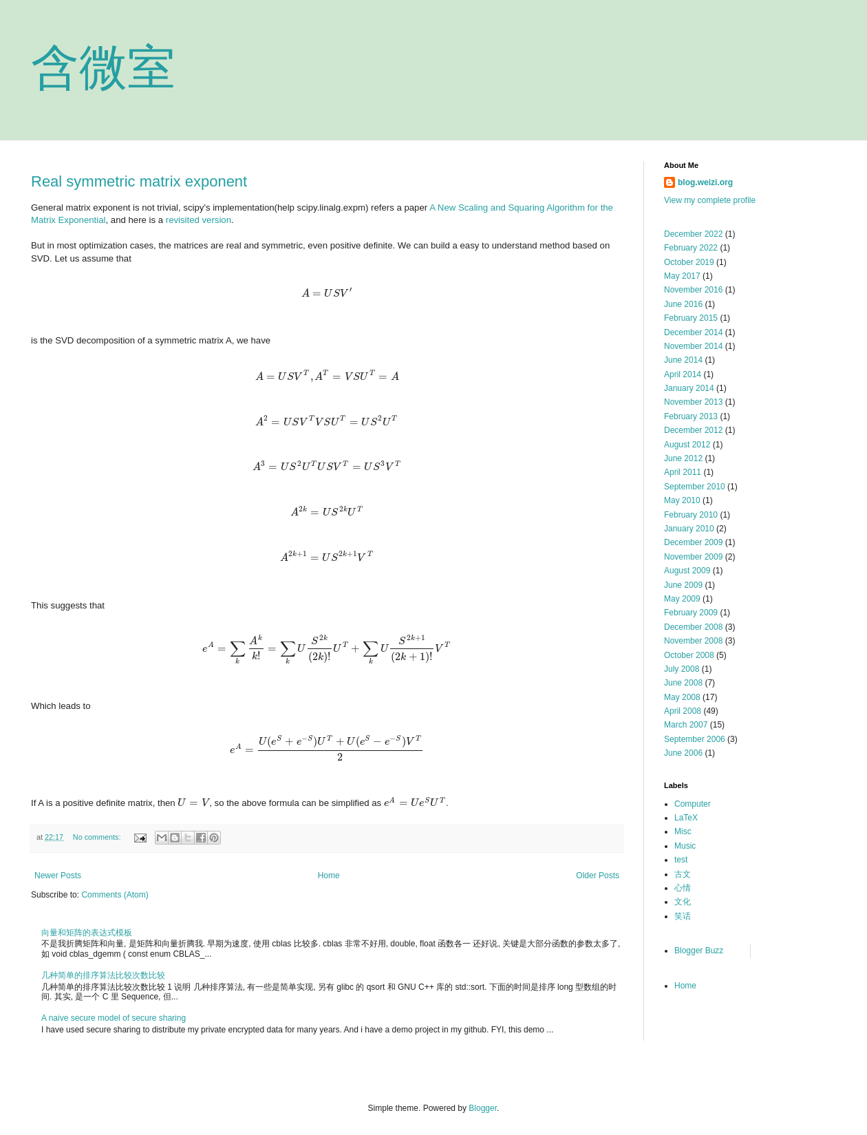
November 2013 (693, 402)
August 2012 (687, 444)
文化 (682, 901)
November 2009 (693, 557)
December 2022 (693, 234)
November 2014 (693, 346)
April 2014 (682, 374)
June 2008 (683, 683)
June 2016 (683, 304)
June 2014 (683, 360)
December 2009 (693, 542)
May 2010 (682, 500)
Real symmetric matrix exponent (139, 181)
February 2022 (691, 248)
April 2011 (682, 472)
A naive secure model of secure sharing (113, 1018)
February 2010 (691, 515)
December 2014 (693, 332)
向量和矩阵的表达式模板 (86, 932)
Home (329, 875)
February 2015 (691, 318)
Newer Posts (57, 875)
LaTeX (686, 818)
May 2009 (682, 599)
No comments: (98, 837)
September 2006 (694, 739)
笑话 (682, 916)
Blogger (483, 1108)
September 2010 (694, 486)
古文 (682, 874)
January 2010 (689, 528)
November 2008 (693, 641)
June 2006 (683, 753)
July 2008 (681, 669)
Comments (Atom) (114, 895)
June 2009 (683, 585)
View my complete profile (710, 200)
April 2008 (682, 711)
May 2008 (682, 697)
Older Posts (597, 875)
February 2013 (691, 416)
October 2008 (689, 655)
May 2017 (682, 276)
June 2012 (683, 458)
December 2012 (693, 430)
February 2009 (691, 612)
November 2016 (693, 290)
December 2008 (693, 627)
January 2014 (689, 388)
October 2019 (689, 262)
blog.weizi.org (705, 182)
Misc (683, 831)
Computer (692, 804)
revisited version (198, 220)
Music (685, 846)
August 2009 (687, 570)
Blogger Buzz (698, 950)
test (680, 859)
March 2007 (685, 725)
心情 (682, 888)
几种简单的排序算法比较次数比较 (103, 975)
